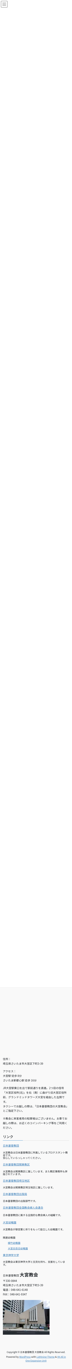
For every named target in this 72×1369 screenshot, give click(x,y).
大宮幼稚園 (9, 1222)
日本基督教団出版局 (15, 1194)
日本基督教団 (11, 1145)
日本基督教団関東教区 (16, 1164)
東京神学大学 (11, 1255)
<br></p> (36, 1009)
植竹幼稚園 (14, 1243)
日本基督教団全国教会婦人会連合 (23, 1207)
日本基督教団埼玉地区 (16, 1181)
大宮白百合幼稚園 (18, 1248)
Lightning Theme (45, 1356)
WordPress (25, 1356)
